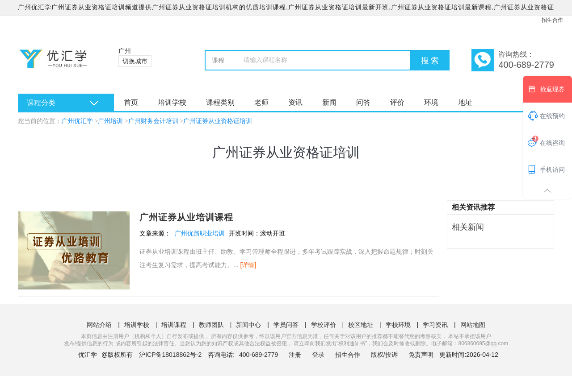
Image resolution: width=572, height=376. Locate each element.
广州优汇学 (77, 121)
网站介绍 (99, 324)
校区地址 (360, 324)
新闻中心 (248, 324)
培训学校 (172, 102)
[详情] (248, 265)
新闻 (329, 102)
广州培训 (110, 121)
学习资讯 (435, 324)
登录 (318, 354)
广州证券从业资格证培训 (217, 121)
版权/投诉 (384, 354)
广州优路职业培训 (200, 233)
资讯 (295, 102)
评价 (397, 102)
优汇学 (87, 354)
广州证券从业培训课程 (186, 217)
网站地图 (472, 324)
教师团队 (211, 324)
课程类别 (220, 102)
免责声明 (420, 354)
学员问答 (286, 324)
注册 (295, 354)
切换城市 (134, 61)
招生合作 (552, 20)
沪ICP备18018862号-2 (170, 354)
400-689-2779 (259, 354)
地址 (465, 102)
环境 (431, 102)
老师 (261, 102)
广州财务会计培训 (153, 121)
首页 (131, 102)
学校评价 (323, 324)
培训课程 (173, 324)
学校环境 (398, 324)
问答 (363, 102)
